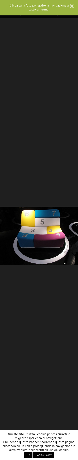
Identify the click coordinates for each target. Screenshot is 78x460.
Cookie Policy (43, 455)
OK (28, 455)
